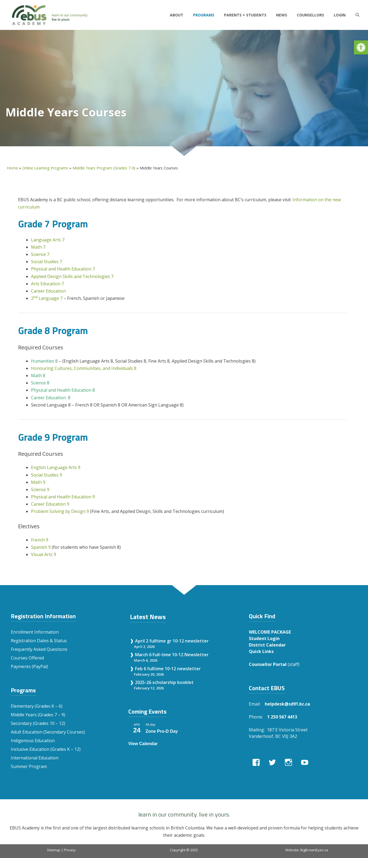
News (281, 15)
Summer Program (29, 766)
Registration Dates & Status (39, 641)
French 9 (40, 540)
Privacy (70, 849)
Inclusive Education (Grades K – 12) (46, 749)
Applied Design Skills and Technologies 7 (72, 276)
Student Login (264, 638)
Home (12, 168)
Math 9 (38, 482)
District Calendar (267, 645)
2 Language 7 (47, 298)
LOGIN (340, 15)
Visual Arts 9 (43, 554)
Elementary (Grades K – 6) (37, 706)
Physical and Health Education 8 (63, 390)
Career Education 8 (50, 398)
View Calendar (143, 743)
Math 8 (38, 375)
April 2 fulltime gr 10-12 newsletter (172, 641)
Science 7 (40, 254)
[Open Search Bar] (357, 15)
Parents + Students (245, 15)
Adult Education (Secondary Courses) (48, 732)
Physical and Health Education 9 (63, 497)
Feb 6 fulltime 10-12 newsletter (168, 669)
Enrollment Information (35, 632)
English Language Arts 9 (55, 467)
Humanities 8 (44, 361)
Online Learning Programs (45, 168)
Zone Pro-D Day (162, 731)
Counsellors (310, 15)
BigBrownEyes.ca (314, 849)
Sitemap (53, 849)
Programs (203, 15)
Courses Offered (27, 658)
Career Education (48, 291)
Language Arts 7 (47, 240)
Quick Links (261, 651)
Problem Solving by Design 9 (60, 511)
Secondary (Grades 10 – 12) (38, 723)
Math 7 (38, 247)
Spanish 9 (41, 547)
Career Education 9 (50, 504)
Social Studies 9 (46, 475)
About (176, 15)
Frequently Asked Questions (39, 649)
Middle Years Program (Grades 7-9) (104, 168)
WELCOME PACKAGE (270, 632)
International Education (35, 758)
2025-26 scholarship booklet (164, 682)
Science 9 (40, 489)
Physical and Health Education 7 (63, 269)
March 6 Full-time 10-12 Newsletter (172, 655)
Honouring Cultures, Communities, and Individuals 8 (83, 368)
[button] (361, 47)
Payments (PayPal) (29, 666)
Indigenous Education (33, 741)
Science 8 (40, 383)
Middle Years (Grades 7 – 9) (38, 715)
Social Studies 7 (46, 262)
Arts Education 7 (47, 284)
